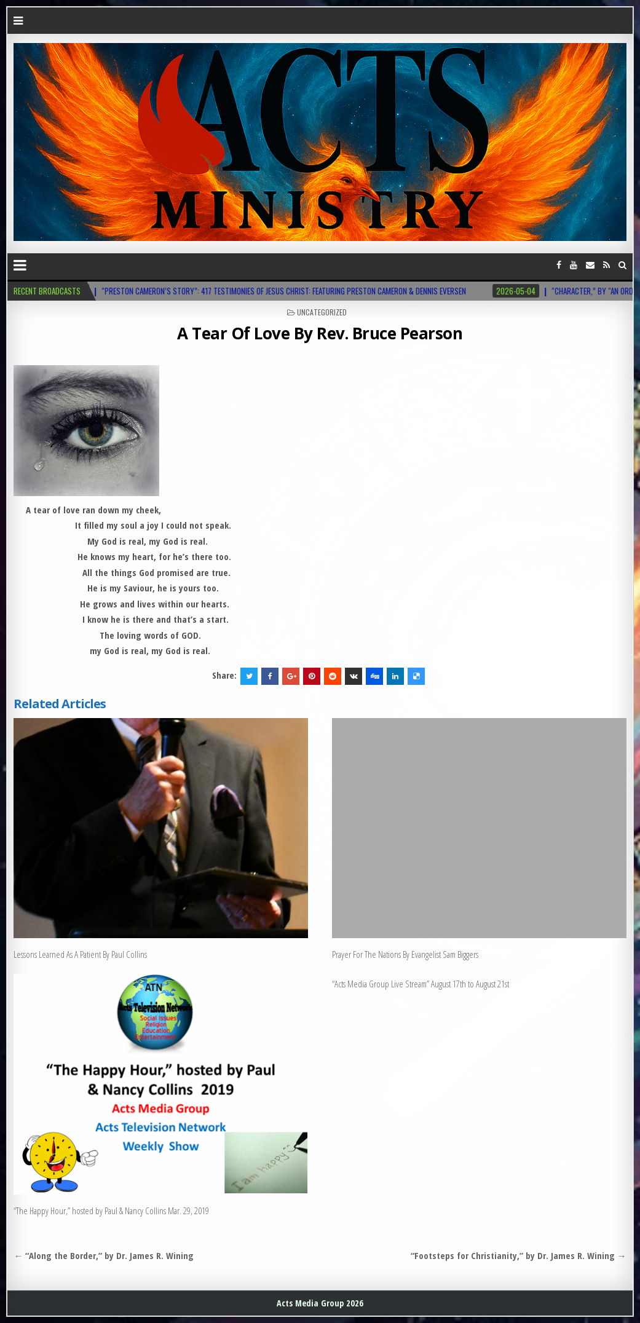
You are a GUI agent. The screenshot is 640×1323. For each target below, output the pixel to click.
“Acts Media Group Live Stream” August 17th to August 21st (420, 983)
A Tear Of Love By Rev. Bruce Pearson (319, 333)
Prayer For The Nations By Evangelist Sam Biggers (405, 954)
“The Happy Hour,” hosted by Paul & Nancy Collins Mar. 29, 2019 (111, 1210)
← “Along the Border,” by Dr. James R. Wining (104, 1255)
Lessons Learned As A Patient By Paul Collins (80, 954)
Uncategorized (322, 312)
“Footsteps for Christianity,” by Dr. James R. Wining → (518, 1255)
